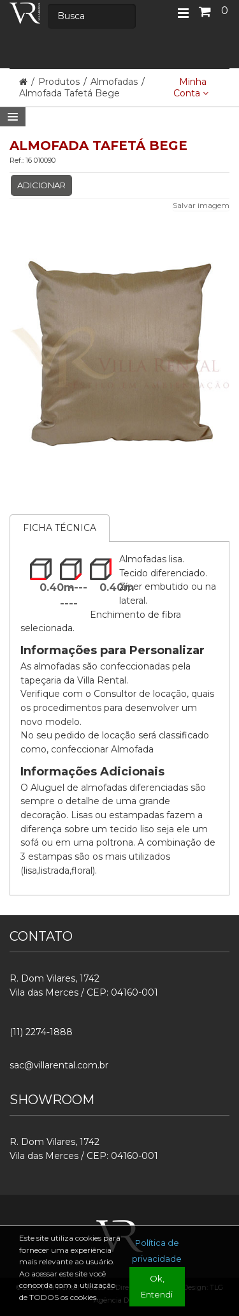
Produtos (60, 81)
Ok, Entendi (157, 1286)
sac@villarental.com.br (59, 1065)
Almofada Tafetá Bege (69, 93)
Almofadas (114, 81)
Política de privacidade (157, 1250)
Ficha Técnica (59, 528)
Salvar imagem (201, 205)
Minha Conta (190, 87)
